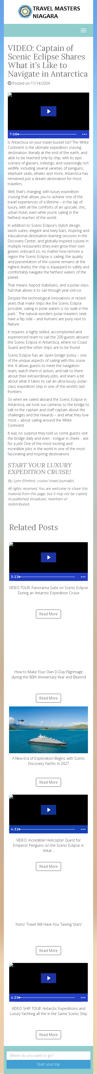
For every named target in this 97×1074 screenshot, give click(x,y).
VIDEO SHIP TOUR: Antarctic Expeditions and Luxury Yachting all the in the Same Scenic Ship (48, 987)
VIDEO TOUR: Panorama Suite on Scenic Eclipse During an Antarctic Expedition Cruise (48, 567)
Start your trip (48, 1064)
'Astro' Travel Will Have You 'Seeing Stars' (48, 901)
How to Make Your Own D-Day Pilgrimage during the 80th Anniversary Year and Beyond (48, 651)
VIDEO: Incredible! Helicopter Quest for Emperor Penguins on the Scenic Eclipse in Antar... (48, 822)
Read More (48, 613)
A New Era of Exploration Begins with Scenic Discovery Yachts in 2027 (48, 736)
